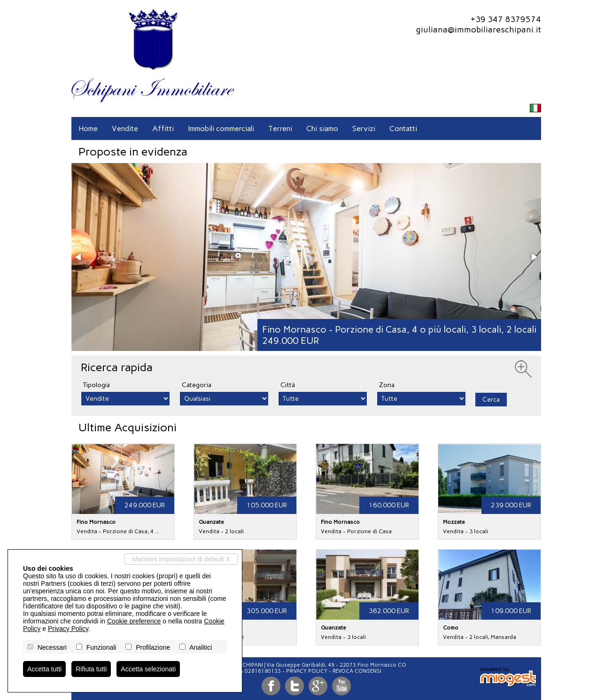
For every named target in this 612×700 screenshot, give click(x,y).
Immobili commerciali (221, 128)
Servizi (363, 128)
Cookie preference (134, 621)
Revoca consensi (357, 671)
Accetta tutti (44, 669)
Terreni (280, 128)
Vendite (125, 128)
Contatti (403, 128)
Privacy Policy (306, 671)
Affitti (163, 128)
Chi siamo (322, 128)
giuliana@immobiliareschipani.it (478, 29)
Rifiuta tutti (91, 669)
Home (88, 128)
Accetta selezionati (148, 669)
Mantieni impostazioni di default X (181, 559)
